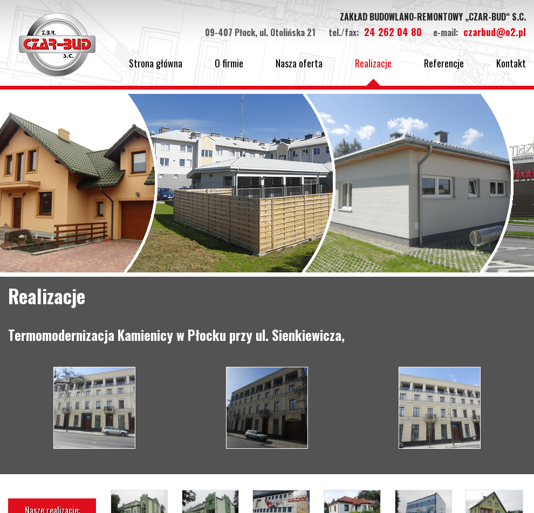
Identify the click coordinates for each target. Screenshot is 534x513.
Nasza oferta (299, 63)
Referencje (444, 63)
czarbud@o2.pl (494, 32)
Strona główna (155, 63)
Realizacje (373, 63)
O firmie (229, 63)
